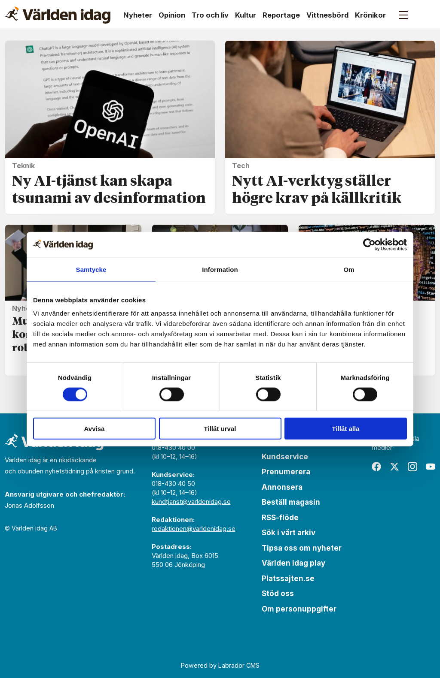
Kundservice (285, 456)
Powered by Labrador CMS (220, 665)
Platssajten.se (288, 578)
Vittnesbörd (327, 15)
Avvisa (94, 428)
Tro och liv (210, 15)
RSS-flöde (280, 517)
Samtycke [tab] (91, 269)
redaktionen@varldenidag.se (193, 528)
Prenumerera (286, 471)
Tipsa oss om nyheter (302, 548)
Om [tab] (348, 269)
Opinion (172, 15)
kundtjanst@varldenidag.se (191, 501)
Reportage (281, 15)
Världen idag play (293, 563)
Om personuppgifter (299, 609)
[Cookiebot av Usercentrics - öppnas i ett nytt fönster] (369, 244)
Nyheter (137, 15)
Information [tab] (220, 269)
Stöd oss (278, 593)
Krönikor (370, 15)
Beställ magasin (291, 502)
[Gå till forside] (57, 15)
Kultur (245, 15)
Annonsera (282, 487)
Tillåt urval (220, 428)
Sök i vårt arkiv (288, 532)
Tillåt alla (346, 428)
